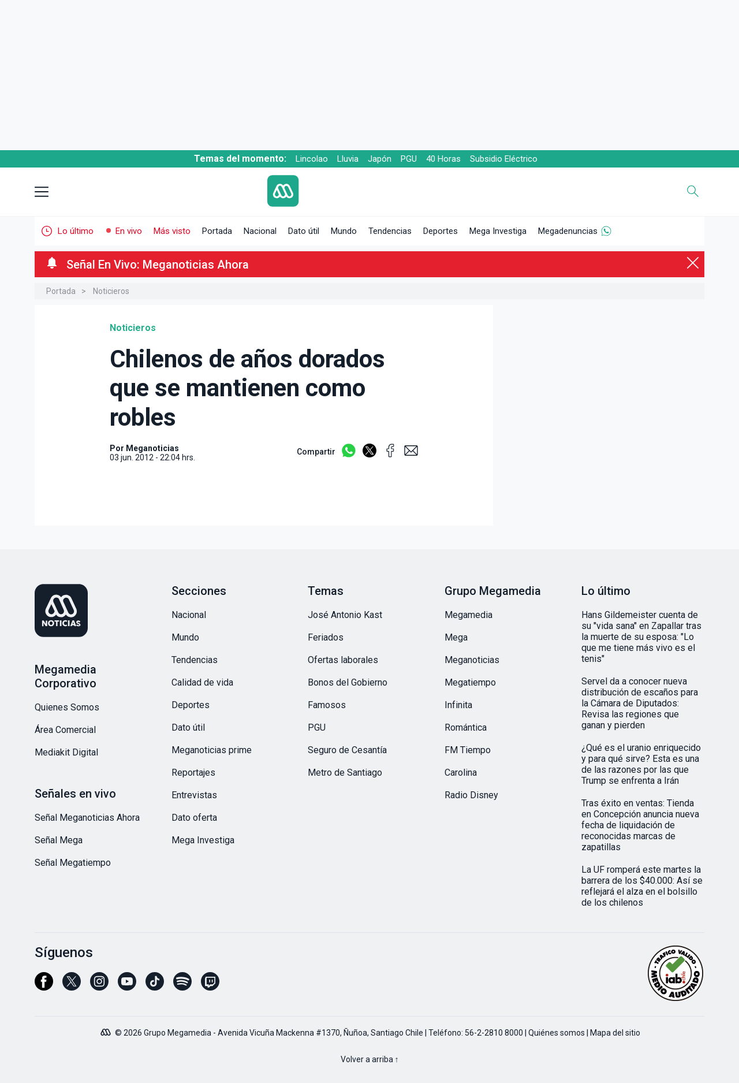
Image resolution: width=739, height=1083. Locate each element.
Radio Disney (471, 795)
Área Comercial (65, 729)
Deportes (440, 231)
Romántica (466, 727)
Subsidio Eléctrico (504, 159)
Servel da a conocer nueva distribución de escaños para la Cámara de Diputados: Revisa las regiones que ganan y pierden (639, 703)
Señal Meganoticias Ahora (87, 817)
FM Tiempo (468, 750)
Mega (456, 637)
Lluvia (348, 159)
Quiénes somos (556, 1032)
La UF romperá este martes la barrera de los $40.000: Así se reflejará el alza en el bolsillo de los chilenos (642, 886)
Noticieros (111, 291)
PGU (409, 159)
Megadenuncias (568, 231)
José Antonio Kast (345, 614)
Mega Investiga (498, 231)
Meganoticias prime (211, 750)
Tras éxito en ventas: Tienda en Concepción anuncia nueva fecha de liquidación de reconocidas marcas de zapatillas (640, 825)
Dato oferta (194, 817)
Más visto (172, 231)
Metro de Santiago (345, 772)
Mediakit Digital (66, 752)
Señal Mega (59, 840)
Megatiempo (470, 682)
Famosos (327, 704)
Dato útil (303, 231)
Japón (379, 159)
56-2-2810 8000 (494, 1032)
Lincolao (312, 159)
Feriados (326, 637)
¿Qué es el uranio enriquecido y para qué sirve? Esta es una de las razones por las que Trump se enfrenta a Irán (641, 764)
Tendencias (390, 231)
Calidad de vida (202, 682)
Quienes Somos (67, 707)
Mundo (344, 231)
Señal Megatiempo (73, 862)
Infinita (458, 704)
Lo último (76, 231)
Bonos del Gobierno (347, 682)
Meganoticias (472, 659)
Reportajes (193, 772)
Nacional (260, 231)
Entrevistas (194, 795)
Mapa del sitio (615, 1032)
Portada (217, 231)
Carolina (461, 772)
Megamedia (468, 614)
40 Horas (443, 159)
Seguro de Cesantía (347, 750)
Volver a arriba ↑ (370, 1059)
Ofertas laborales (343, 659)
